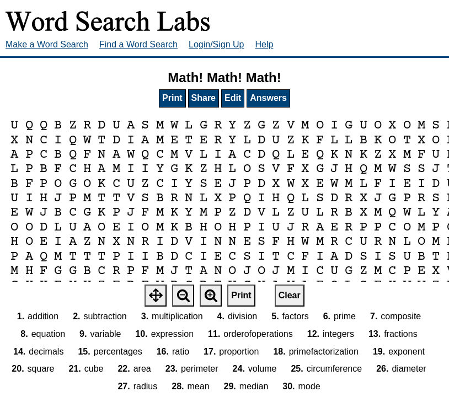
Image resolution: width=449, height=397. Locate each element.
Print (172, 98)
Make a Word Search (47, 44)
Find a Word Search (138, 44)
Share (203, 98)
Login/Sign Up (216, 44)
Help (264, 44)
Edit (233, 98)
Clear (290, 295)
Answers (268, 98)
